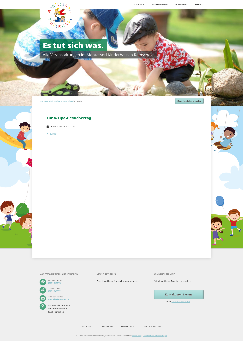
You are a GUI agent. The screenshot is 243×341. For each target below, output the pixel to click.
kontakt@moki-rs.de (58, 299)
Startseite (139, 4)
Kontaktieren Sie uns (178, 294)
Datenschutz (128, 326)
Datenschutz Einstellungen (155, 335)
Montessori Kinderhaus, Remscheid (57, 101)
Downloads (181, 4)
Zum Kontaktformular (189, 100)
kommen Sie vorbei (181, 301)
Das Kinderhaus (160, 4)
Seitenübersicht (152, 326)
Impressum (107, 326)
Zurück (53, 133)
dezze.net (136, 335)
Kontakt (199, 4)
